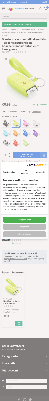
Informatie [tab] (40, 172)
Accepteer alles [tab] (24, 219)
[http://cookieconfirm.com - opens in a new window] (36, 164)
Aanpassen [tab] (24, 227)
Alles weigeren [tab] (24, 234)
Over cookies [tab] (24, 172)
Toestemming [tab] (9, 172)
